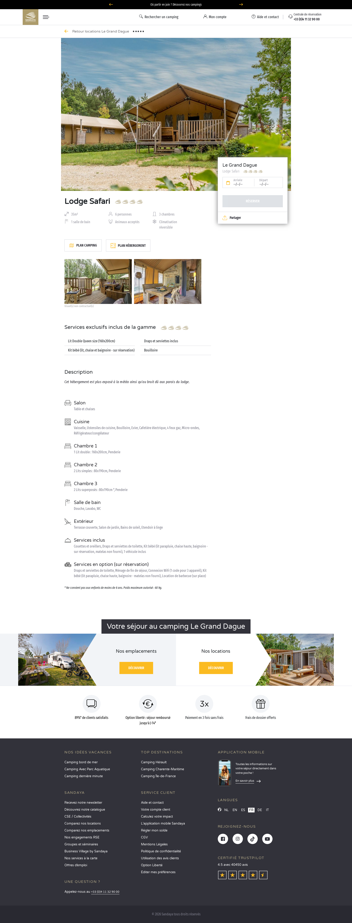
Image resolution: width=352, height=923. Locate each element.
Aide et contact (152, 803)
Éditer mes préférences (158, 872)
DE (259, 810)
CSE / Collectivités (77, 816)
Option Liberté (152, 865)
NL (226, 810)
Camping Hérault (154, 762)
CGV (144, 837)
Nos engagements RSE (81, 837)
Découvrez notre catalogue (84, 810)
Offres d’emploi (75, 865)
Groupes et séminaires (81, 844)
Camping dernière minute (83, 776)
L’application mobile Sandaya (163, 823)
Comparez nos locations (82, 823)
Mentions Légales (154, 844)
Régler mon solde (154, 830)
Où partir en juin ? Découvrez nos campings (176, 5)
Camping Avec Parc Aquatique (87, 769)
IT (267, 810)
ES (243, 810)
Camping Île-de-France (158, 776)
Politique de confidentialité (161, 851)
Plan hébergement (128, 245)
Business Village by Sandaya (86, 851)
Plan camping (83, 245)
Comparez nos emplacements (86, 830)
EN (235, 810)
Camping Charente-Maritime (162, 769)
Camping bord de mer (81, 762)
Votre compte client (155, 810)
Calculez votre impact (157, 816)
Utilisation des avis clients (160, 858)
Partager (231, 218)
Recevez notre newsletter (83, 803)
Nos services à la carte (80, 858)
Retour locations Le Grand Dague (101, 31)
